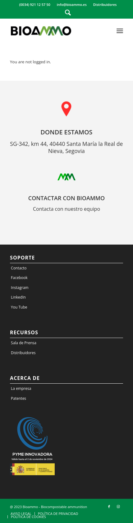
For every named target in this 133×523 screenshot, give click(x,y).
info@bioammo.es (72, 4)
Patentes (18, 398)
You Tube (19, 307)
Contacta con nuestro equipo (66, 208)
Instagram (20, 287)
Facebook (19, 277)
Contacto (18, 268)
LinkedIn (18, 297)
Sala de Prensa (23, 342)
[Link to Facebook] (109, 506)
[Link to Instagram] (118, 506)
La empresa (21, 388)
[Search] (68, 12)
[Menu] (120, 30)
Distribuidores (105, 4)
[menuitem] (35, 4)
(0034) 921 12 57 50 (34, 4)
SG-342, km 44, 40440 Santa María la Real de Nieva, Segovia (66, 147)
